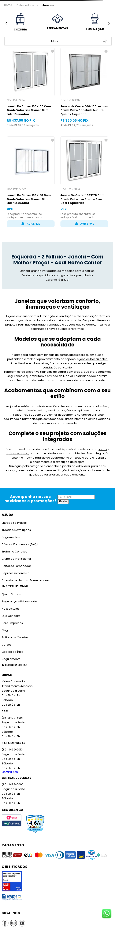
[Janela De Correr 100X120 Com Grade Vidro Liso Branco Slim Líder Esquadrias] (84, 182)
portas (102, 449)
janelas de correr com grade (62, 372)
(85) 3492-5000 (12, 784)
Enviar (63, 501)
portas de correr (17, 453)
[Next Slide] (108, 23)
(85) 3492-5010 (12, 749)
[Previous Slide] (6, 23)
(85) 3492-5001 (12, 718)
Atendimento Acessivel (17, 686)
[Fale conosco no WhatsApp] (106, 914)
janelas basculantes (73, 359)
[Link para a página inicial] (8, 5)
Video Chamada (13, 681)
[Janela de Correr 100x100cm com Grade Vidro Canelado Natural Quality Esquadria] (84, 87)
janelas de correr (47, 355)
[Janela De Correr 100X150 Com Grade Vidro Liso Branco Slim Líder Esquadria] (31, 182)
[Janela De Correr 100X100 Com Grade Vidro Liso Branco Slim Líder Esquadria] (31, 87)
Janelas (47, 5)
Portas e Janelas (26, 5)
